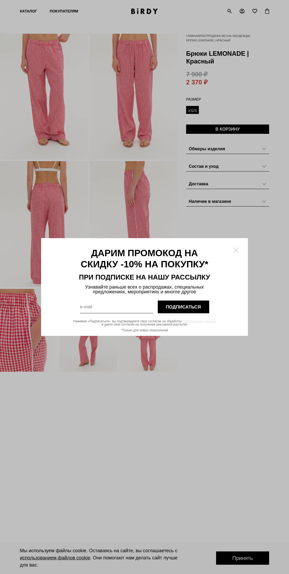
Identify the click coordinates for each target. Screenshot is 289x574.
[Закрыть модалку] (235, 250)
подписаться (183, 307)
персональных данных (199, 321)
